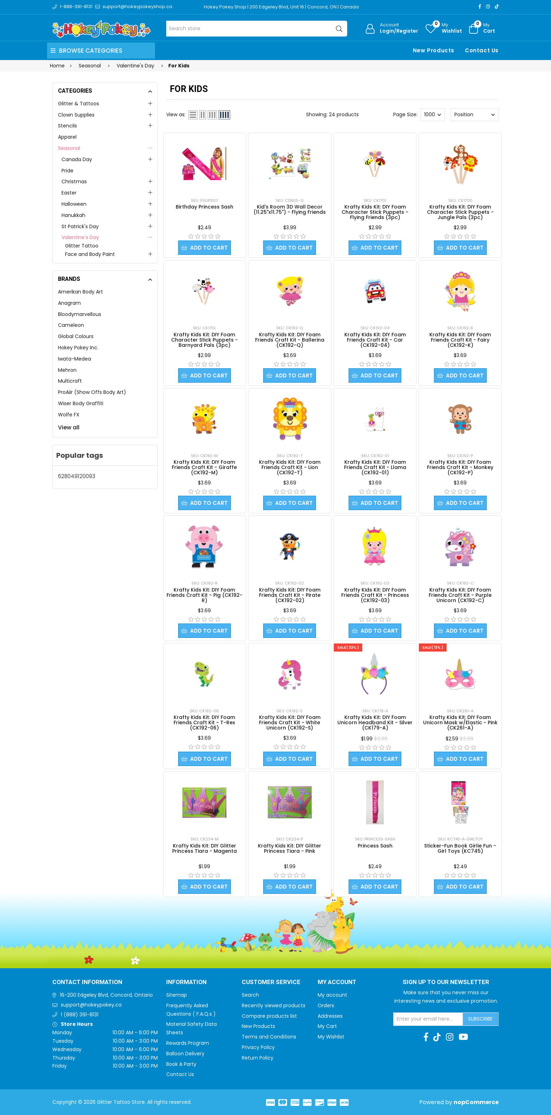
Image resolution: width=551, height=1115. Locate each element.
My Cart (327, 1026)
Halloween (73, 203)
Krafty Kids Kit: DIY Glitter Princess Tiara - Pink (289, 848)
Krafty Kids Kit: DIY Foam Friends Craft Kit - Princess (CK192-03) (375, 595)
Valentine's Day (80, 237)
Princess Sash (375, 845)
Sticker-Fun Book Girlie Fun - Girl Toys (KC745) (460, 848)
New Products (433, 50)
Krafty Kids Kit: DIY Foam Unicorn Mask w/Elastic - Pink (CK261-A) (460, 722)
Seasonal (69, 148)
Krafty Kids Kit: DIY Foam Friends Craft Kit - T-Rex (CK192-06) (204, 722)
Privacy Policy (258, 1047)
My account (332, 994)
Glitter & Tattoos (78, 103)
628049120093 (76, 476)
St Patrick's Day (80, 226)
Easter (69, 192)
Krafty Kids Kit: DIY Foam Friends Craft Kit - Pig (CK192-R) (204, 595)
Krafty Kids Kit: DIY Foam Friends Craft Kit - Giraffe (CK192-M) (204, 467)
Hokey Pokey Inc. (78, 347)
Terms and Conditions (269, 1036)
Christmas (74, 181)
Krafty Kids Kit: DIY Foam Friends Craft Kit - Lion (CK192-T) (289, 467)
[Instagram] (488, 6)
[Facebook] (480, 6)
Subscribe (480, 1018)
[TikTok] (497, 6)
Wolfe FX (68, 414)
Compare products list (269, 1016)
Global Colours (75, 336)
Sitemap (176, 994)
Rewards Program (187, 1043)
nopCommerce (476, 1102)
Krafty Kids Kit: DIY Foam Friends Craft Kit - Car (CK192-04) (375, 340)
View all (68, 427)
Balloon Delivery (185, 1053)
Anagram (69, 302)
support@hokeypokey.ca (91, 1004)
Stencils (67, 125)
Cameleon (71, 325)
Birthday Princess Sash (204, 206)
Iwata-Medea (74, 358)
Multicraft (70, 380)
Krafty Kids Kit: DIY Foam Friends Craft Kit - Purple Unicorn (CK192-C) (460, 595)
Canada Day (76, 159)
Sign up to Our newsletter (446, 982)
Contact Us (482, 50)
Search (250, 994)
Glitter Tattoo (81, 245)
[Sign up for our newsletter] (428, 1019)
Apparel (67, 136)
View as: (176, 114)
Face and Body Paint (90, 254)
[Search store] (256, 29)
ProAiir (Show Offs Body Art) (92, 392)
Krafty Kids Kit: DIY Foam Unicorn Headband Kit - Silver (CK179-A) (375, 722)
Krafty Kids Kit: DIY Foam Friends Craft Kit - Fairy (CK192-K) (460, 340)
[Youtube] (463, 1037)
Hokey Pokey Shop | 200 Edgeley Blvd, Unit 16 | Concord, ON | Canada (281, 7)
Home (57, 65)
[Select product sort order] (474, 114)
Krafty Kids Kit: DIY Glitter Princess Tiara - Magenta (204, 848)
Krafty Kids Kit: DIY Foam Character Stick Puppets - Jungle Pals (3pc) (460, 212)
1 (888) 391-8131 (79, 1014)
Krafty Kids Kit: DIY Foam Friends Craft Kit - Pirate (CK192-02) (289, 595)
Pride (67, 170)
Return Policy (257, 1057)
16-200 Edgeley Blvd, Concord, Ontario (106, 994)
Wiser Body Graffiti (80, 403)
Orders (326, 1005)
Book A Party (181, 1064)
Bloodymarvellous (79, 314)
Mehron (67, 370)
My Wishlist (331, 1036)
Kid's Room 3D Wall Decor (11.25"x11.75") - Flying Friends (289, 209)
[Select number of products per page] (432, 114)
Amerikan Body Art (80, 291)
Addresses (330, 1016)
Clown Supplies (76, 114)
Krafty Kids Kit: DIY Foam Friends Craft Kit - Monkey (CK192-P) (460, 467)
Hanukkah (73, 215)
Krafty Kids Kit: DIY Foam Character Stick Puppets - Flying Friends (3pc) (375, 212)
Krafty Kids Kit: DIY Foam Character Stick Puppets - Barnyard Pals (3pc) (204, 340)
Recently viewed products (273, 1005)
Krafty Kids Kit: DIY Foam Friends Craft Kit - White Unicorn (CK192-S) (289, 722)
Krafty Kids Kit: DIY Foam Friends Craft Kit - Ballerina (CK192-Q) (289, 340)
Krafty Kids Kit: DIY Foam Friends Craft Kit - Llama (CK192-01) (375, 467)
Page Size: (405, 114)
